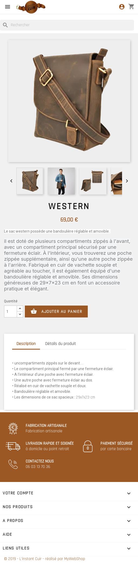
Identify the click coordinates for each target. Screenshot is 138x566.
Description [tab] (26, 344)
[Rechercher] (67, 25)
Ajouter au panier (56, 311)
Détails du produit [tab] (60, 344)
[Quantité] (10, 311)
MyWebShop (74, 558)
